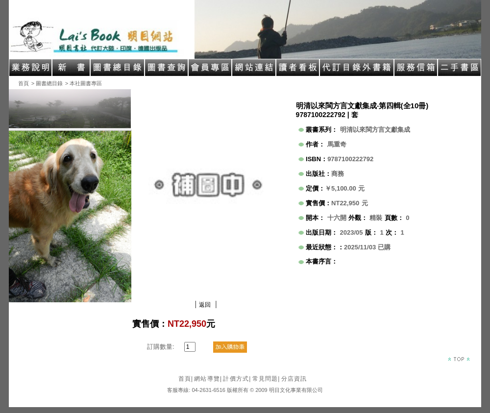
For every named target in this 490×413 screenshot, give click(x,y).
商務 (337, 173)
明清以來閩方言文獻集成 (375, 129)
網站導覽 (208, 378)
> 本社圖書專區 (83, 83)
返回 (205, 304)
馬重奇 (336, 144)
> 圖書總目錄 (47, 83)
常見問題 (266, 378)
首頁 (23, 83)
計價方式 (237, 378)
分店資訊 (294, 378)
